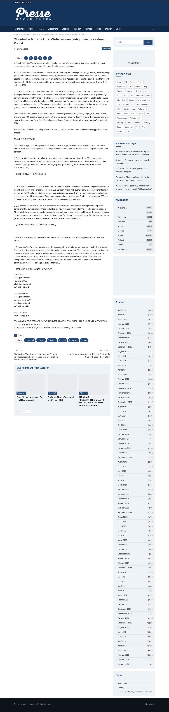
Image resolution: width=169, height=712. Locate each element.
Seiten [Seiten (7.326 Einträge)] (128, 123)
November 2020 (125, 614)
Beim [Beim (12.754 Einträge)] (119, 82)
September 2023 (125, 457)
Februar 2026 (123, 324)
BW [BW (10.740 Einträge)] (130, 87)
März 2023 (122, 485)
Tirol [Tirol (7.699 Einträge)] (143, 127)
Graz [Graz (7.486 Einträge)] (118, 96)
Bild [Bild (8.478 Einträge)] (125, 82)
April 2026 (122, 315)
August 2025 (123, 351)
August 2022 (123, 517)
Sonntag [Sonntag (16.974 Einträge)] (147, 123)
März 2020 (122, 650)
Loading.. (121, 687)
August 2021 (123, 572)
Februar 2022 (123, 545)
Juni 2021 (122, 581)
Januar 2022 (123, 549)
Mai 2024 (122, 420)
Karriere (88, 29)
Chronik (65, 29)
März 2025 (122, 374)
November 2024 (125, 393)
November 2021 (125, 558)
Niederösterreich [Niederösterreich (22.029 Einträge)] (143, 105)
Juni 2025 (122, 361)
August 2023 (123, 462)
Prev (19, 412)
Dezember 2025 (124, 333)
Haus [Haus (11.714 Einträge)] (125, 96)
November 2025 (125, 338)
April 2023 (122, 480)
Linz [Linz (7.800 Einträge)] (118, 105)
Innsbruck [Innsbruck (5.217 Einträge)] (139, 96)
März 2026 (122, 319)
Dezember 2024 (124, 388)
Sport (118, 29)
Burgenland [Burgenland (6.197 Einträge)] (121, 87)
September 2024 (125, 402)
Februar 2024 (123, 434)
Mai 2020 (122, 641)
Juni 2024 (122, 416)
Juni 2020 (122, 637)
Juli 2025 (122, 356)
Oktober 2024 (123, 397)
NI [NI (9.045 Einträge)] (132, 105)
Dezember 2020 (124, 609)
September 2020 (125, 623)
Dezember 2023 (124, 443)
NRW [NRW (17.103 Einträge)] (118, 109)
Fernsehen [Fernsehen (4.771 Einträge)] (129, 91)
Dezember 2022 (124, 499)
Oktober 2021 (123, 563)
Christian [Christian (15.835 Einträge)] (137, 87)
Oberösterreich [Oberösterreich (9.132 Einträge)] (129, 109)
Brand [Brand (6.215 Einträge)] (140, 82)
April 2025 (122, 370)
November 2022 (125, 503)
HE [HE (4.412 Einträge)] (132, 96)
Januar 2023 (123, 494)
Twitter (152, 704)
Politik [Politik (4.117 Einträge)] (133, 114)
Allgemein (20, 29)
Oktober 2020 (123, 618)
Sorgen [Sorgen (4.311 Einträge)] (119, 127)
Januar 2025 (123, 384)
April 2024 (122, 425)
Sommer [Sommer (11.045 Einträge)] (137, 123)
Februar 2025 (123, 379)
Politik (31, 29)
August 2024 (123, 407)
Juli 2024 (122, 411)
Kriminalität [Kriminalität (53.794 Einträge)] (121, 100)
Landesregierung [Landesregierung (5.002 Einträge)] (143, 100)
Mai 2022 (122, 531)
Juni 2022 (122, 526)
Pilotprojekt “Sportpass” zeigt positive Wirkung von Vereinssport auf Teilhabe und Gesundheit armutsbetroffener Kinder (36, 357)
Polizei (41, 29)
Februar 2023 (123, 489)
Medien (108, 29)
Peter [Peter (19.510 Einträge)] (119, 114)
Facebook (146, 704)
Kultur (98, 29)
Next (27, 412)
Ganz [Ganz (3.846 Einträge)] (146, 91)
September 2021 (125, 568)
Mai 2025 (122, 365)
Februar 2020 (123, 655)
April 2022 (122, 535)
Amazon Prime (134, 63)
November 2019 (125, 664)
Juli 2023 (122, 466)
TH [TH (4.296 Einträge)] (138, 127)
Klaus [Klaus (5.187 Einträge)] (148, 96)
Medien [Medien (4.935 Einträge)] (126, 105)
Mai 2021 (122, 586)
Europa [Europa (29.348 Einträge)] (119, 91)
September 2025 (125, 347)
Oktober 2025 (123, 342)
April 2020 (122, 646)
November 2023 (125, 448)
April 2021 (122, 591)
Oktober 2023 (123, 453)
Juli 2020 (122, 632)
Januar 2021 (123, 604)
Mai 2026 (122, 310)
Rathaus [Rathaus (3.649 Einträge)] (133, 118)
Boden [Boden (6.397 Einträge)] (132, 82)
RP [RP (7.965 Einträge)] (140, 118)
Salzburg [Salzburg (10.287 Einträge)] (120, 123)
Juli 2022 (122, 522)
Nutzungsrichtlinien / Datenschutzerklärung (135, 692)
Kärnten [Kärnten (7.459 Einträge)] (131, 100)
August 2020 (123, 627)
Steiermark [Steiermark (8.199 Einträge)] (129, 127)
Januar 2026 (123, 328)
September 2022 (125, 512)
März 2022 (122, 540)
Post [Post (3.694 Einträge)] (148, 114)
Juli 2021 (122, 577)
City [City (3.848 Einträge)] (145, 87)
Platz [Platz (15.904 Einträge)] (126, 114)
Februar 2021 (123, 600)
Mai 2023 (122, 476)
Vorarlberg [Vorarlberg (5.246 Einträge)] (120, 132)
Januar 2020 (123, 660)
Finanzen (76, 29)
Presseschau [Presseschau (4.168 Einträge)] (122, 118)
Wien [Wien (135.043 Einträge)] (129, 132)
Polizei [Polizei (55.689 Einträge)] (141, 114)
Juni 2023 (122, 471)
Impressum (122, 683)
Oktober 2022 (123, 508)
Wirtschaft (53, 29)
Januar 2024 (123, 439)
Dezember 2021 (124, 554)
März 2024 (122, 430)
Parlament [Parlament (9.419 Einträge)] (141, 109)
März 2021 (122, 595)
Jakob (21, 335)
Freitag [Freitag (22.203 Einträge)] (138, 91)
